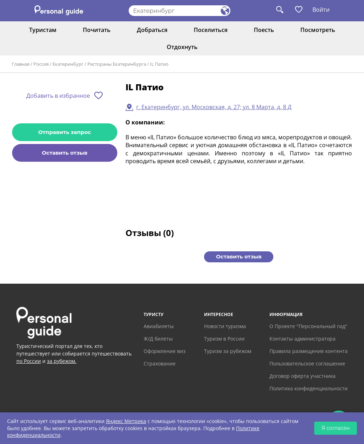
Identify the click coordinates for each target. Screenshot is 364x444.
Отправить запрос (64, 132)
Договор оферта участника (302, 376)
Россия (41, 64)
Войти (321, 10)
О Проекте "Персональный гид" (308, 326)
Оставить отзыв (64, 152)
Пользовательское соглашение (307, 363)
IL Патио (159, 64)
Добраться (152, 30)
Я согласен (335, 428)
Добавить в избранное (58, 96)
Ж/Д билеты (158, 338)
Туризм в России (224, 338)
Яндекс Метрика (126, 421)
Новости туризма (225, 326)
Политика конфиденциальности (308, 388)
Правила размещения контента (308, 351)
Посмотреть (317, 30)
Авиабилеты (159, 326)
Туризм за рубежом (227, 351)
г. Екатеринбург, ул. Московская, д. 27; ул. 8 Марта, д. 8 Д (213, 107)
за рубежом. (61, 361)
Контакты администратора (302, 338)
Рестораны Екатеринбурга (116, 64)
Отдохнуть (182, 47)
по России (28, 361)
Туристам (43, 30)
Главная (21, 64)
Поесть (264, 30)
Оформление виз (165, 351)
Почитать (97, 30)
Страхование (160, 363)
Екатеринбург (68, 64)
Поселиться (211, 30)
